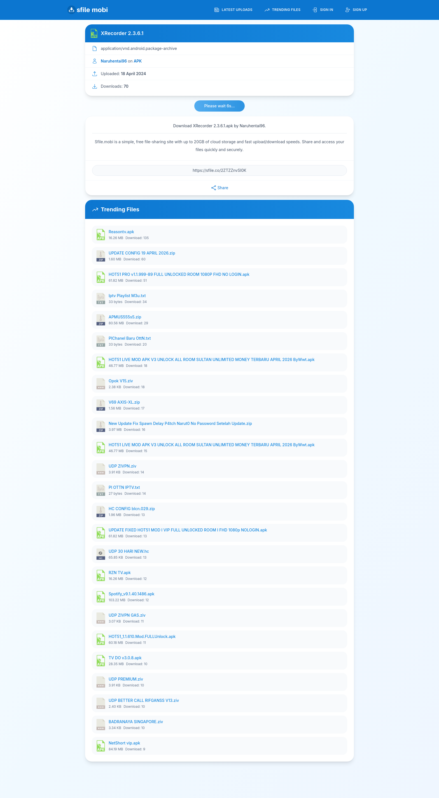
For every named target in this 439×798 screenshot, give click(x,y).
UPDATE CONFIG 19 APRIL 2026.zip (142, 253)
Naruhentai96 (114, 61)
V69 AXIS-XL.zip (124, 402)
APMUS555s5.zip (125, 316)
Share (219, 188)
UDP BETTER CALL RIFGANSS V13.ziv (144, 700)
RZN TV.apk (120, 572)
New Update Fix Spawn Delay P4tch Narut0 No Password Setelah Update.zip (180, 423)
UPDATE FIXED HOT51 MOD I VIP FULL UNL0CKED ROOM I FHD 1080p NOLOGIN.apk (188, 530)
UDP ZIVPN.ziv (122, 466)
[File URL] (219, 170)
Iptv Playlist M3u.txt (127, 295)
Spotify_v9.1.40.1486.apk (131, 593)
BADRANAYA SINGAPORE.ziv (136, 721)
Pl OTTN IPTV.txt (124, 487)
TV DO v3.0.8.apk (125, 657)
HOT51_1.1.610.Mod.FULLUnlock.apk (142, 636)
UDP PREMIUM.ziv (126, 679)
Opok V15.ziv (121, 380)
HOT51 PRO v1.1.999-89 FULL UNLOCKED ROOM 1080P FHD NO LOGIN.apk (179, 274)
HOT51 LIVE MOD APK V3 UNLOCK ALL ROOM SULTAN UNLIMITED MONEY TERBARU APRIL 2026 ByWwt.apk (212, 359)
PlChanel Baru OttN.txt (130, 338)
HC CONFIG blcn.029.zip (132, 508)
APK (138, 61)
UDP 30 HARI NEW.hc (129, 551)
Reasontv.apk (121, 231)
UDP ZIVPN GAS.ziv (127, 615)
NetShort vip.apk (124, 743)
